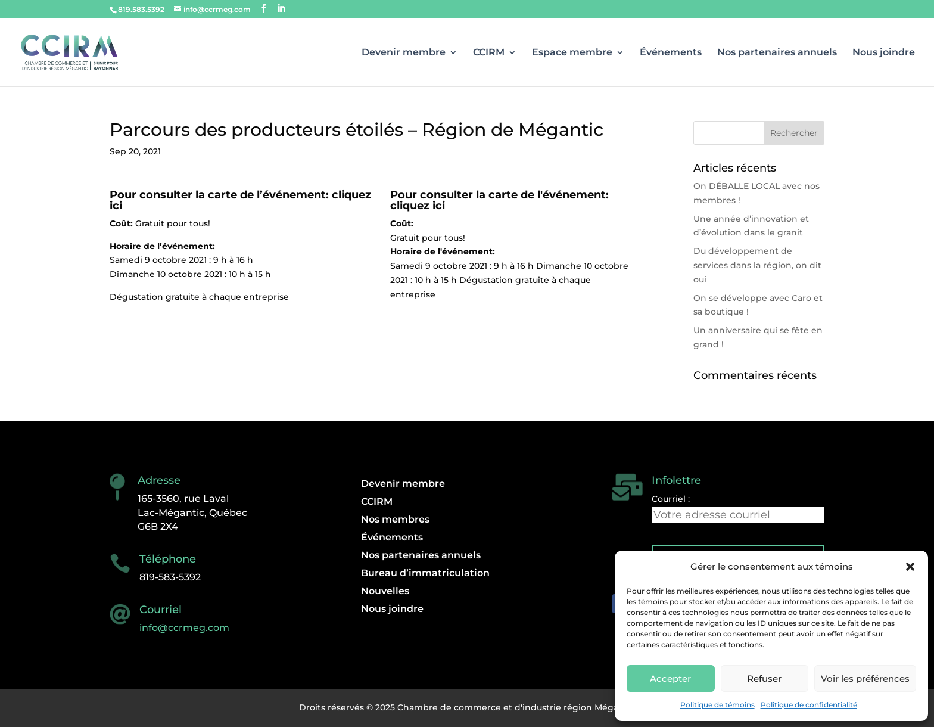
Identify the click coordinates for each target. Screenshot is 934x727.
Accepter (670, 678)
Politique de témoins (717, 704)
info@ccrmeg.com (184, 627)
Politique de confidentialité (809, 704)
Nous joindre (883, 53)
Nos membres (395, 520)
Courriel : (671, 498)
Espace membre (572, 53)
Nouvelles (385, 591)
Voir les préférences (865, 678)
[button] (910, 567)
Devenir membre (404, 53)
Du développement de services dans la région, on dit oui (757, 265)
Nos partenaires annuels (777, 53)
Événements (671, 53)
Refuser (764, 678)
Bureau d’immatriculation (425, 574)
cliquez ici (417, 205)
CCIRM (489, 53)
